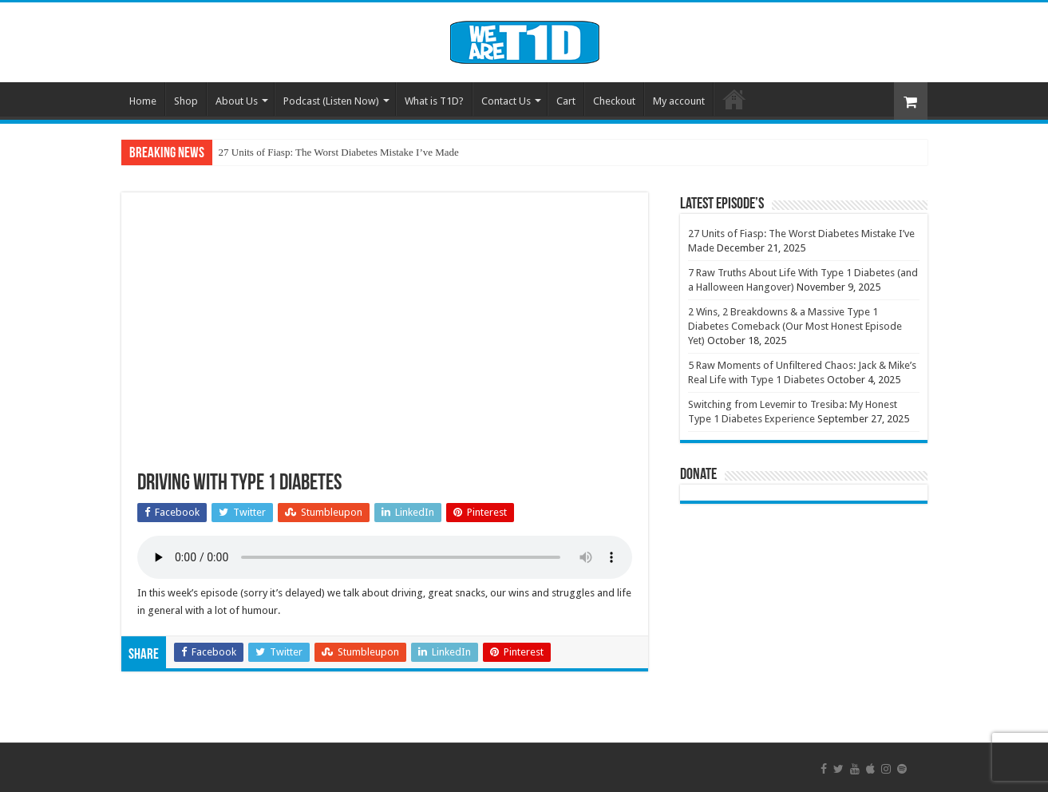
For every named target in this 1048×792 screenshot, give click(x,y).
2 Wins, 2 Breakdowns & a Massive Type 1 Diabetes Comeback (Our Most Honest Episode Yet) (795, 326)
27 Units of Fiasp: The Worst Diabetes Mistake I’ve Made (339, 152)
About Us (237, 101)
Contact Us (506, 101)
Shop (186, 101)
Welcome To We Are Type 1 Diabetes (734, 99)
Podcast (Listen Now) (331, 101)
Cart (565, 101)
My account (679, 101)
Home (142, 101)
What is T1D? (434, 101)
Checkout (614, 101)
